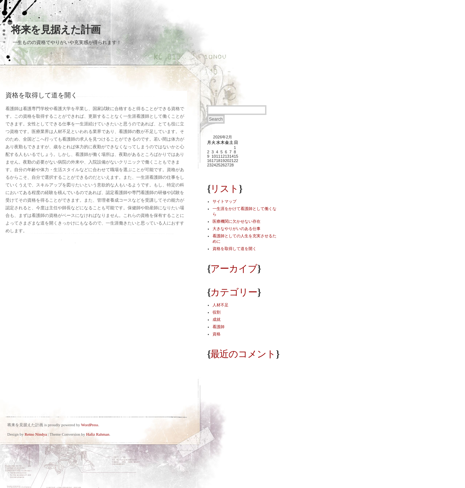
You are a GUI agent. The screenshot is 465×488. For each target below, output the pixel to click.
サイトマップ (224, 201)
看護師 (219, 326)
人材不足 (221, 305)
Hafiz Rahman (97, 434)
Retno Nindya (36, 434)
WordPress (89, 425)
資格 (217, 334)
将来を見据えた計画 (55, 29)
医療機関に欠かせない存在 (236, 221)
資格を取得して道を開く (234, 248)
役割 (217, 312)
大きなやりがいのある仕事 (236, 228)
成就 (217, 319)
